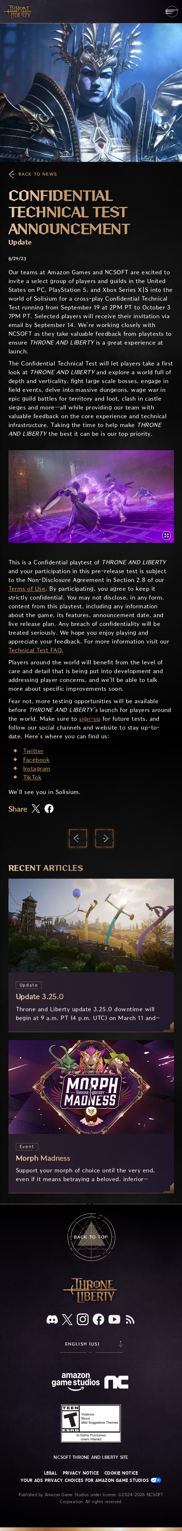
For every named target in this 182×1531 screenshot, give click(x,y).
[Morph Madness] (91, 1116)
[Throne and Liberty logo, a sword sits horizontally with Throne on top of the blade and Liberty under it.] (91, 1302)
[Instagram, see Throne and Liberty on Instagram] (83, 1320)
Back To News (37, 174)
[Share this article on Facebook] (49, 809)
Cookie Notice (121, 1473)
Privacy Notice (81, 1473)
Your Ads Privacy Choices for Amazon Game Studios (91, 1480)
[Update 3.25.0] (91, 955)
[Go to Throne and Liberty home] (18, 11)
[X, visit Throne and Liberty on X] (67, 1320)
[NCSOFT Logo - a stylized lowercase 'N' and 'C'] (117, 1383)
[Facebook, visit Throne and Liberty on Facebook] (98, 1320)
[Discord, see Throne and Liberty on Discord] (52, 1320)
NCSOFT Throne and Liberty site (91, 1457)
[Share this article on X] (36, 809)
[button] (91, 496)
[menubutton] (171, 11)
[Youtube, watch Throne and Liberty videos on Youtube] (114, 1320)
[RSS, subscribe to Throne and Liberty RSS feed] (130, 1320)
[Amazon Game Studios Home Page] (76, 1383)
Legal (50, 1473)
